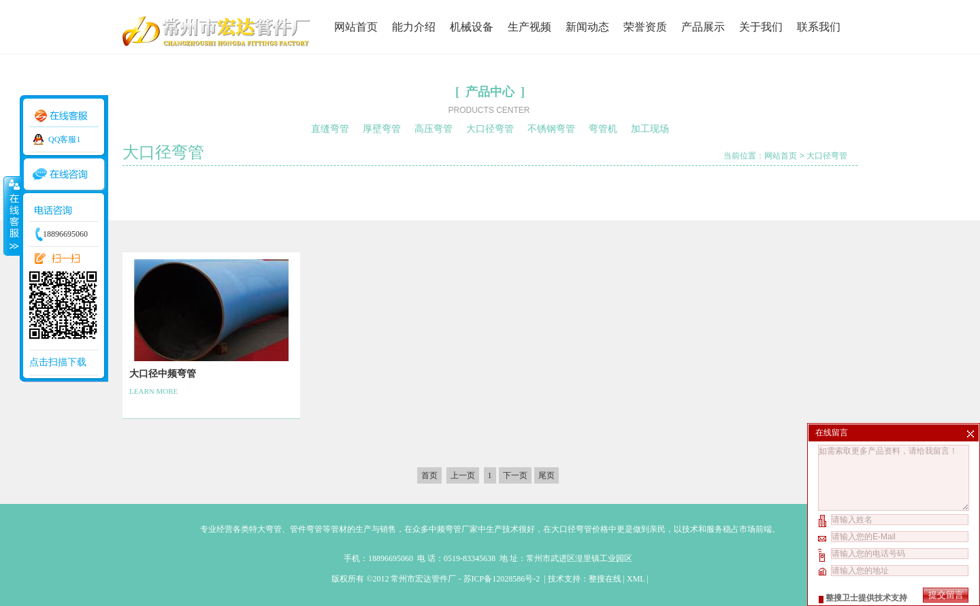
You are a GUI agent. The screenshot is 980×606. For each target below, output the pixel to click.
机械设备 (471, 27)
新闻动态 (587, 27)
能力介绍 (414, 27)
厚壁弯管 (382, 129)
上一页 (463, 475)
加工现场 (650, 129)
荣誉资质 (645, 27)
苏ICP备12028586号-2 (502, 579)
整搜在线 (605, 579)
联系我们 (818, 27)
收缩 (11, 215)
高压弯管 (433, 129)
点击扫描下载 (57, 362)
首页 (429, 475)
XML (635, 579)
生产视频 (529, 27)
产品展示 (703, 27)
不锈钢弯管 (551, 129)
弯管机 (603, 129)
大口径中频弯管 (162, 374)
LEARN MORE (153, 391)
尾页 (546, 475)
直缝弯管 (330, 129)
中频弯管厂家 (453, 529)
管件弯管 (306, 529)
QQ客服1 (64, 139)
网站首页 (356, 27)
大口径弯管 (490, 129)
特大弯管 (265, 529)
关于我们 (761, 27)
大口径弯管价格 (579, 529)
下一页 (515, 475)
